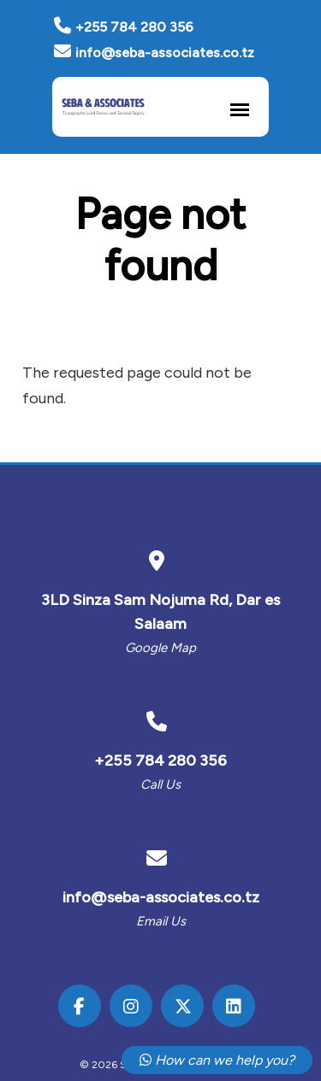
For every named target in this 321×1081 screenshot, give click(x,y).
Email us (161, 921)
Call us (160, 784)
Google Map (160, 647)
